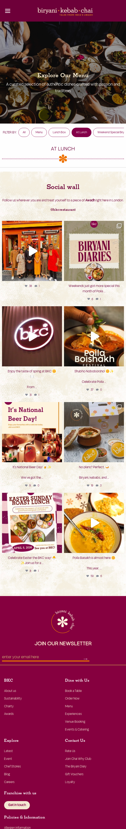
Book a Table (73, 691)
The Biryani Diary (76, 766)
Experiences (73, 713)
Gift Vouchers (74, 774)
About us (10, 691)
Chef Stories (12, 766)
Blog (7, 774)
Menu (39, 132)
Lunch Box (59, 132)
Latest (8, 751)
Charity (9, 706)
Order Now (72, 698)
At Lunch (81, 132)
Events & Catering (77, 729)
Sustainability (13, 698)
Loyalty (70, 782)
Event (8, 758)
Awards (9, 713)
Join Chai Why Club (78, 758)
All (24, 132)
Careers (9, 782)
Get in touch (17, 805)
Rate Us (70, 751)
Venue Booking (75, 721)
